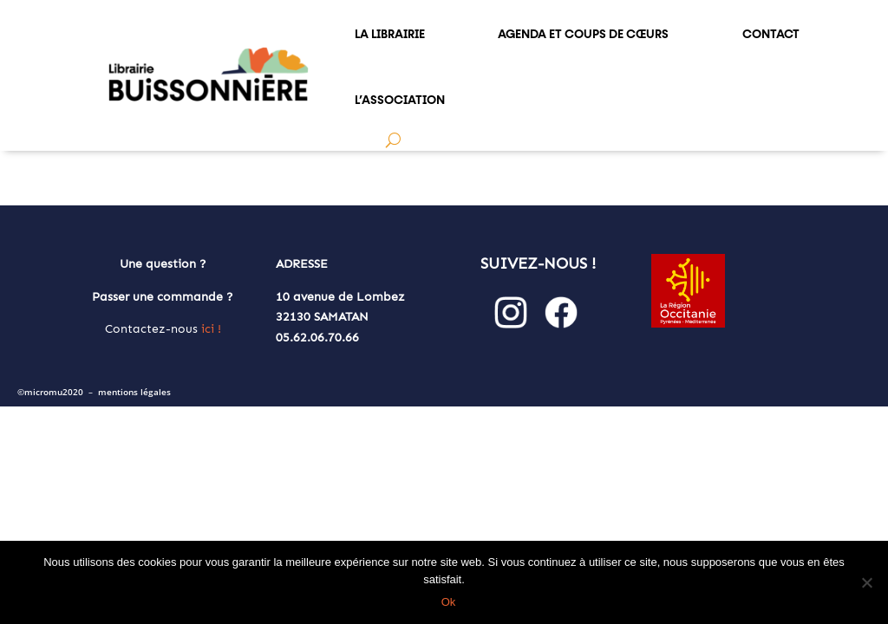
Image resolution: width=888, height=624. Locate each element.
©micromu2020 (50, 392)
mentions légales (134, 392)
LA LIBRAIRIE (390, 34)
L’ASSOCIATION (400, 99)
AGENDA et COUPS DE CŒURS (583, 34)
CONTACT (771, 34)
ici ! (211, 329)
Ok (448, 601)
